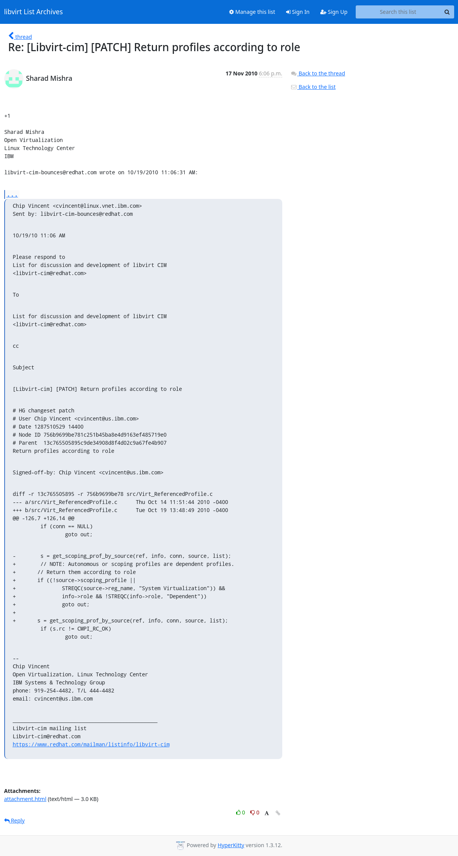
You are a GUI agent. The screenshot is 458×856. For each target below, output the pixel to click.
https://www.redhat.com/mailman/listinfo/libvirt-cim (91, 744)
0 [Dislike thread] (255, 812)
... (12, 194)
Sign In (298, 11)
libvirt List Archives (33, 12)
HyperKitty (231, 845)
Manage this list (252, 11)
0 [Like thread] (241, 812)
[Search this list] (398, 11)
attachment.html (25, 799)
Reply (14, 820)
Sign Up (334, 11)
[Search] (447, 11)
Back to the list (313, 86)
